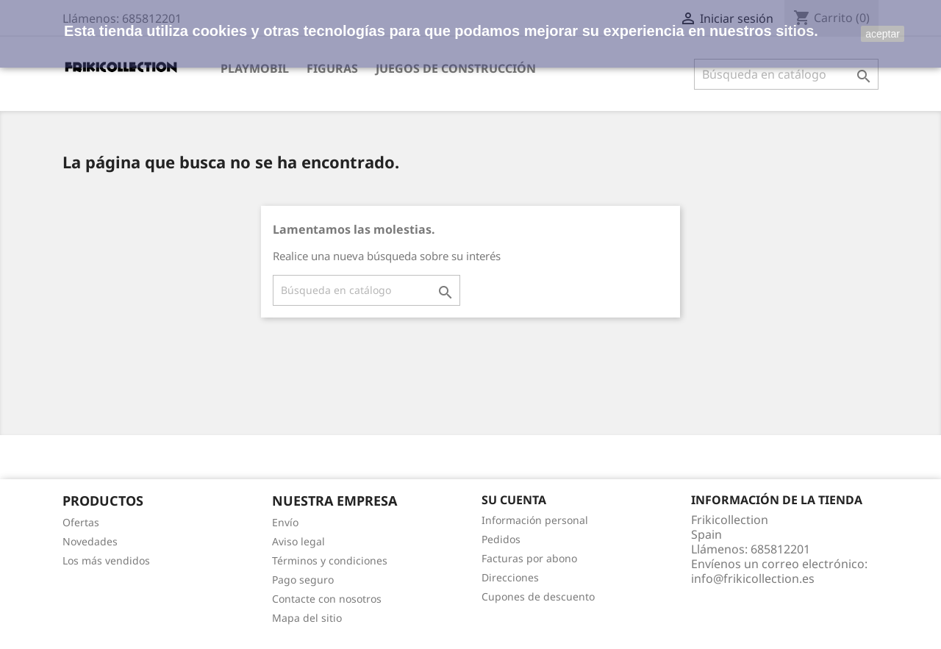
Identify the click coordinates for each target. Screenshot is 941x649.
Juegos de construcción (456, 68)
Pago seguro (303, 580)
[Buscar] (786, 74)
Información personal (535, 520)
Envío (285, 522)
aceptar (882, 34)
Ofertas (80, 522)
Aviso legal (298, 541)
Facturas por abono (529, 558)
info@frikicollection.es (753, 578)
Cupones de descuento (538, 596)
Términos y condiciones (329, 560)
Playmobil (255, 68)
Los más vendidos (106, 560)
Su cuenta (514, 500)
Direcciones (510, 577)
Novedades (90, 541)
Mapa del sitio (307, 618)
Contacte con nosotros (327, 599)
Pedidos (501, 539)
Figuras (332, 68)
